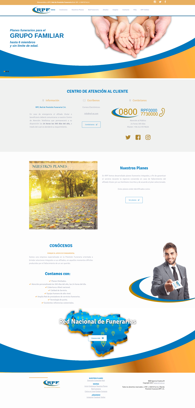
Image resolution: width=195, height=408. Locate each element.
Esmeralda (97, 381)
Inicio (53, 10)
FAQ (135, 10)
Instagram (90, 397)
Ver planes (134, 200)
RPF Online (145, 10)
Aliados (105, 10)
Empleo (115, 10)
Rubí (103, 381)
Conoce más (97, 338)
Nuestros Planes (78, 10)
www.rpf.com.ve (159, 383)
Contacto (125, 10)
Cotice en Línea (90, 391)
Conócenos (63, 10)
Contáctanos (91, 125)
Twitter (103, 397)
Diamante (90, 381)
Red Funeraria (93, 10)
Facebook (97, 397)
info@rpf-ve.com (91, 113)
